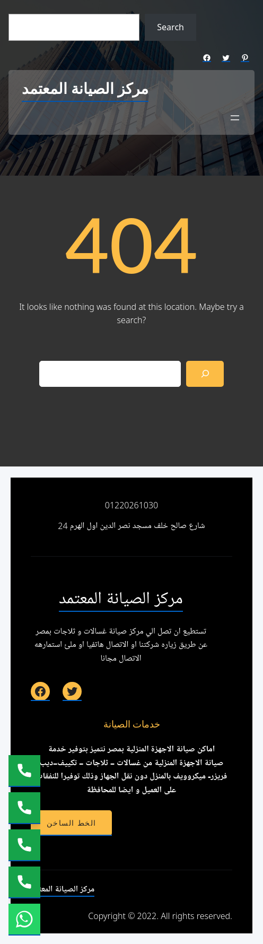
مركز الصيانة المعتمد (85, 89)
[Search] (205, 374)
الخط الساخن (71, 823)
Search (170, 27)
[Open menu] (235, 117)
